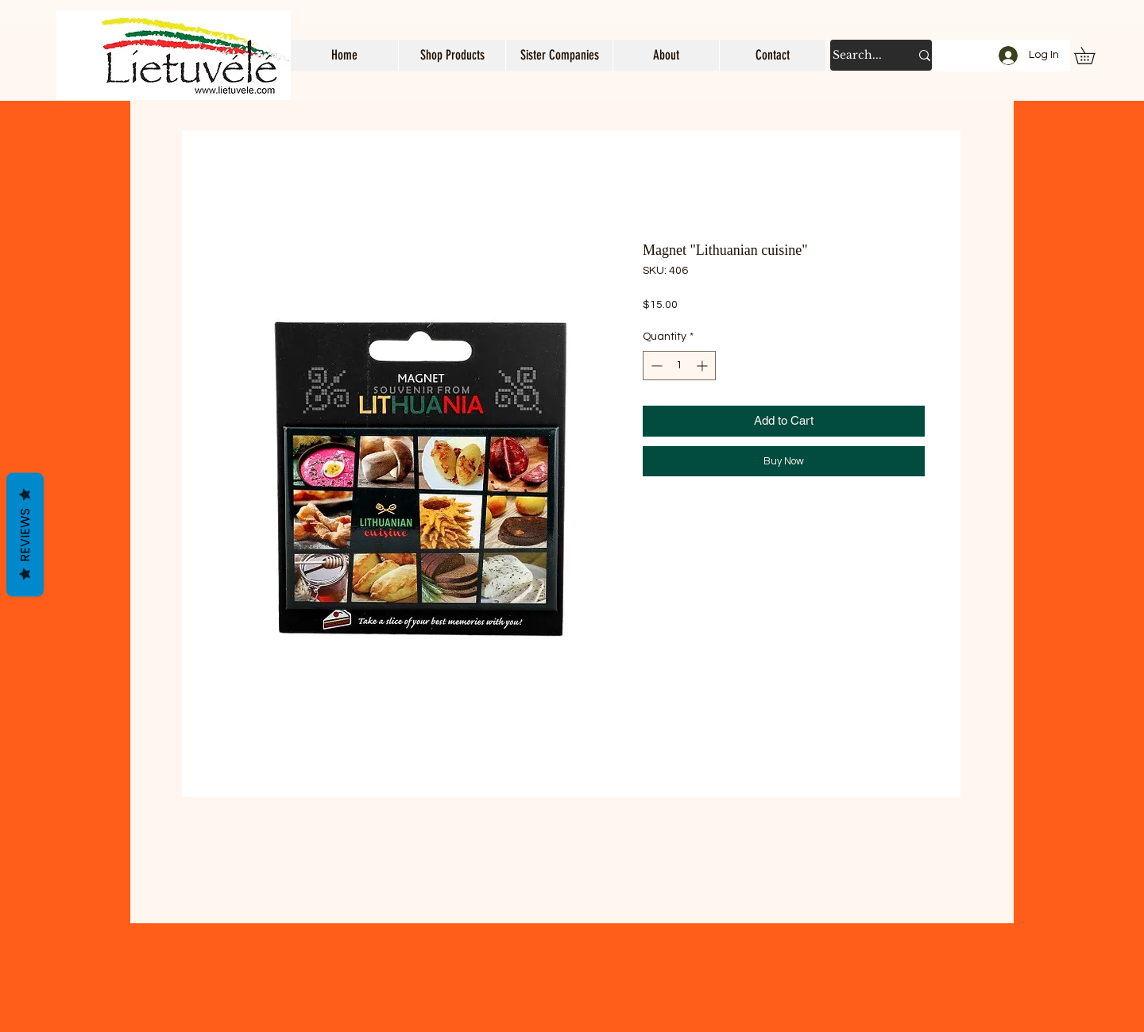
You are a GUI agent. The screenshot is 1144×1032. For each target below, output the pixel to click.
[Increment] (703, 365)
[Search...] (859, 55)
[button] (451, 55)
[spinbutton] (679, 365)
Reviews (25, 535)
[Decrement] (655, 365)
